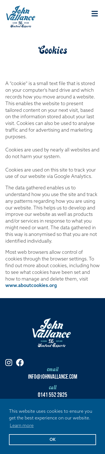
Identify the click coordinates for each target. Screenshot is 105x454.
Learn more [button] (22, 425)
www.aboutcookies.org (31, 285)
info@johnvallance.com (52, 376)
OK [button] (52, 439)
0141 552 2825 (52, 394)
